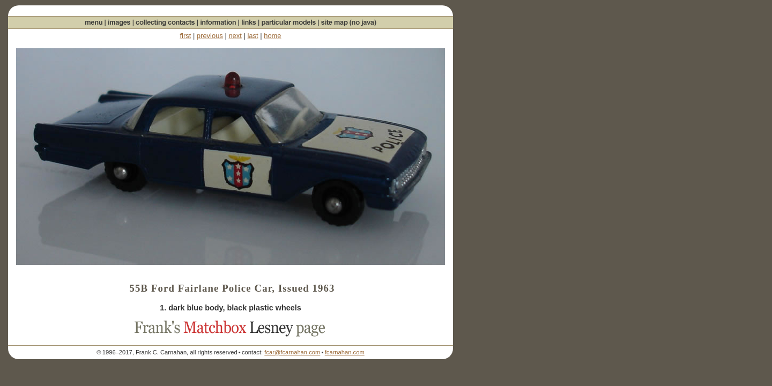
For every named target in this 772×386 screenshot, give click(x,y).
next (234, 36)
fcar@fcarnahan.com (292, 352)
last (252, 36)
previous (210, 36)
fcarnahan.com (345, 352)
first (185, 36)
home (272, 36)
